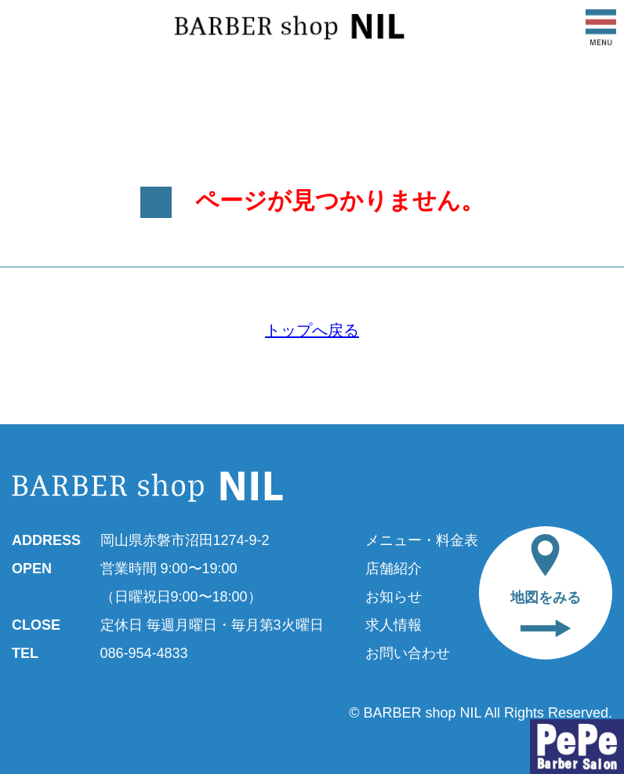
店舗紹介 (393, 568)
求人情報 (393, 625)
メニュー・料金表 (421, 540)
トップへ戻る (312, 330)
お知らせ (393, 597)
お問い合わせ (407, 653)
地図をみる (545, 586)
